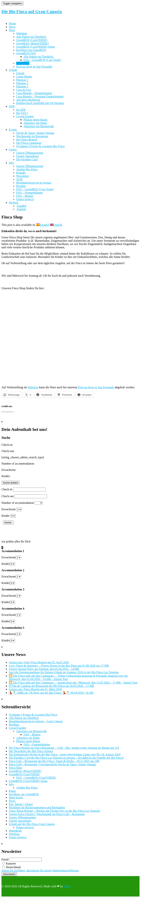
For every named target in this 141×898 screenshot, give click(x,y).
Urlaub (13, 69)
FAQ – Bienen (24, 195)
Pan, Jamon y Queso (21, 804)
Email (4, 859)
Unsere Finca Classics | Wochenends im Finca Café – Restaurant (47, 814)
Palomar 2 (22, 83)
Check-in (6, 489)
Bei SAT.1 (22, 113)
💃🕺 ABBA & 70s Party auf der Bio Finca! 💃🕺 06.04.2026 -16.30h (51, 692)
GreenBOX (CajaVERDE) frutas (35, 46)
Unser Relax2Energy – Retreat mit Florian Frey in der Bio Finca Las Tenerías (54, 810)
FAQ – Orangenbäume (29, 192)
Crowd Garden (25, 116)
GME (67, 886)
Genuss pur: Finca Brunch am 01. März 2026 (35, 689)
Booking (14, 724)
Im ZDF (21, 109)
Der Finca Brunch (26, 139)
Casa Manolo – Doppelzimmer (34, 93)
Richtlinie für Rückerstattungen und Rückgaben (37, 807)
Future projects (25, 199)
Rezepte (21, 186)
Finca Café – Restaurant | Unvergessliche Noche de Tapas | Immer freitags (52, 764)
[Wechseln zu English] (21, 209)
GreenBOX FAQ (26, 53)
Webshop (21, 33)
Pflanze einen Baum (36, 119)
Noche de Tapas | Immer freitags (35, 132)
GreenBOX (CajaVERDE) (31, 40)
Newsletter (22, 176)
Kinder (5, 515)
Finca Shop (22, 63)
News (12, 26)
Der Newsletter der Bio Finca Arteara (31, 751)
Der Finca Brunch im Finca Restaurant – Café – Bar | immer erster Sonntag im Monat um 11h (64, 747)
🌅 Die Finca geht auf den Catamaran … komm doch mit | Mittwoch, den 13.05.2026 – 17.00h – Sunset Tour (73, 682)
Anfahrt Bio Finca (26, 169)
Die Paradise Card (26, 159)
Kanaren (9, 863)
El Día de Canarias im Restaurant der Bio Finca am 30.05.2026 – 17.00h (51, 685)
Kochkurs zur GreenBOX (31, 50)
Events (13, 129)
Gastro (13, 149)
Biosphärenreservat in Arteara (33, 182)
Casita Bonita (24, 76)
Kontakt (21, 172)
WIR (12, 106)
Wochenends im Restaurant (32, 136)
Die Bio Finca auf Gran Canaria (31, 11)
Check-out (7, 496)
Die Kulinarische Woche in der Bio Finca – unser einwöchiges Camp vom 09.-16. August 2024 (64, 754)
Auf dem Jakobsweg (28, 99)
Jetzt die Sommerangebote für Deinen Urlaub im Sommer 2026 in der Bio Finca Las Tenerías (64, 672)
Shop (12, 30)
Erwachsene (8, 509)
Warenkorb (15, 830)
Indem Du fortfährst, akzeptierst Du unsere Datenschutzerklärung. (40, 870)
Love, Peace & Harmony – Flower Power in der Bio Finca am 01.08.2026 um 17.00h (59, 665)
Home (12, 23)
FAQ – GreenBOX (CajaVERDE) (36, 777)
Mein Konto (16, 797)
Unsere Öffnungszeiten (29, 152)
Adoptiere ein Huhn (36, 123)
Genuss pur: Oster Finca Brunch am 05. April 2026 (39, 662)
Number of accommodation (17, 502)
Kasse (12, 790)
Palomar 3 (22, 86)
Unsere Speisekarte (27, 156)
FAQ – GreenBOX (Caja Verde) (42, 60)
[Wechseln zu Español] (21, 205)
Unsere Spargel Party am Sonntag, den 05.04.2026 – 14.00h (44, 669)
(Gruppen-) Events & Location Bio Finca (40, 146)
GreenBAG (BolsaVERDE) (32, 43)
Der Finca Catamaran (28, 142)
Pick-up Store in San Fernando (34, 66)
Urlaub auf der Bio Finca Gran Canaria (32, 824)
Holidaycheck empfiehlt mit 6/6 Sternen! (40, 103)
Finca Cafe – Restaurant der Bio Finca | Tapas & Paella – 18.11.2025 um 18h (54, 761)
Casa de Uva (23, 89)
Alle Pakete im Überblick (31, 36)
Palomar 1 (22, 79)
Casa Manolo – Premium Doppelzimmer (40, 96)
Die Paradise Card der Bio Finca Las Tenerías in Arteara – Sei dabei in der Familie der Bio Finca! (66, 757)
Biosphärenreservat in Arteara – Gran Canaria (36, 721)
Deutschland (11, 867)
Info (11, 162)
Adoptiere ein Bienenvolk (39, 126)
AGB (19, 179)
